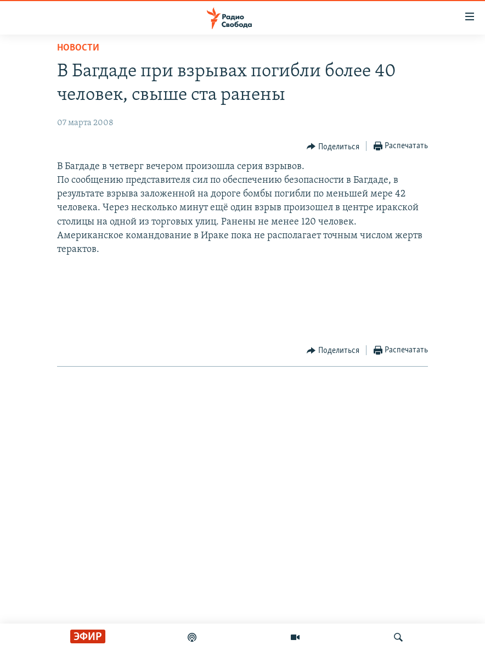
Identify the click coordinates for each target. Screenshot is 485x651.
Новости (78, 48)
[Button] (333, 147)
